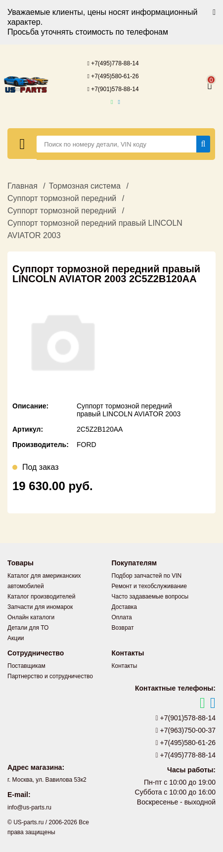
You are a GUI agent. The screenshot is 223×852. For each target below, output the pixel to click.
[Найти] (203, 144)
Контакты (124, 665)
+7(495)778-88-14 (112, 63)
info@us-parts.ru (29, 807)
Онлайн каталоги (30, 617)
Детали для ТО (27, 627)
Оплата (122, 617)
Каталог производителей (41, 596)
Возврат (123, 627)
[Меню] (22, 143)
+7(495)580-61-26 (112, 76)
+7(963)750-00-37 (186, 730)
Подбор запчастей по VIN (147, 575)
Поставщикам (26, 665)
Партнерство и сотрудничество (50, 676)
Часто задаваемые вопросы (150, 596)
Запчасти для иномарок (40, 606)
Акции (15, 638)
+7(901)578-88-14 (112, 89)
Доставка (124, 606)
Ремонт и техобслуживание (149, 586)
